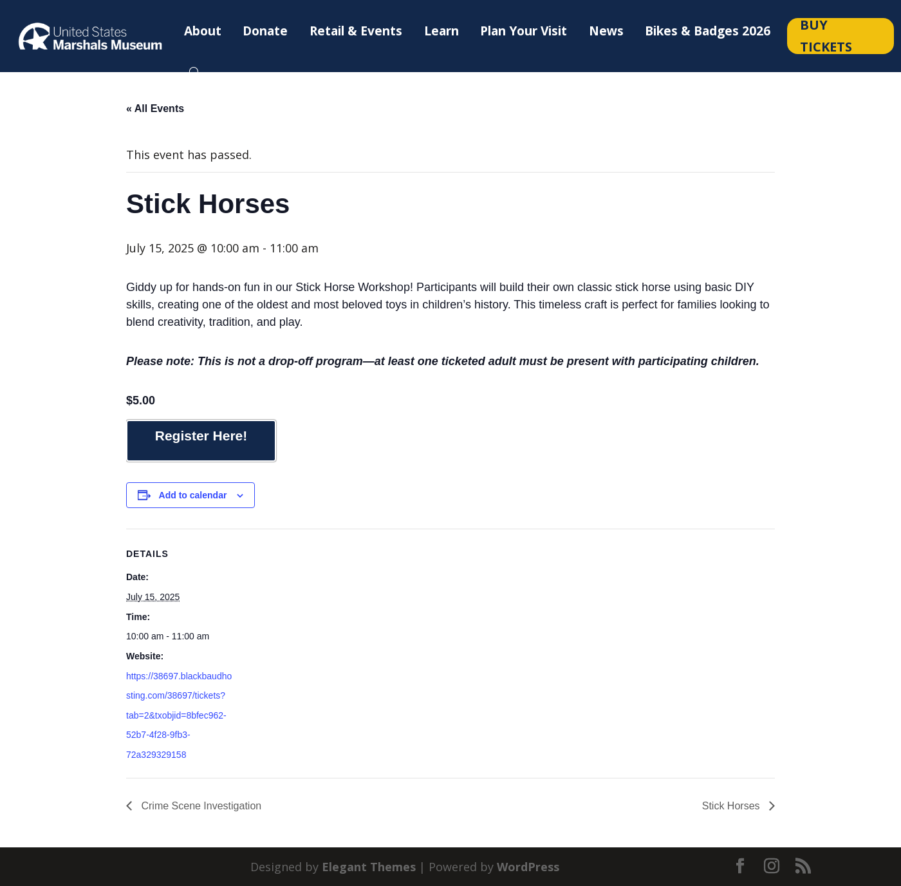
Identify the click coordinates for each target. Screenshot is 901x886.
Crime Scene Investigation (199, 805)
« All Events (155, 108)
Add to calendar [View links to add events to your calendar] (193, 495)
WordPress (528, 866)
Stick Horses (732, 805)
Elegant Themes (369, 866)
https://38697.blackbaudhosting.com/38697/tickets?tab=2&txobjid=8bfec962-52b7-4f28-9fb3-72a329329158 (179, 715)
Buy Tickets (826, 36)
